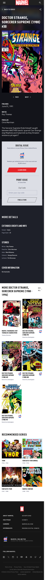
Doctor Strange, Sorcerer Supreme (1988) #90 (28, 333)
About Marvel (8, 515)
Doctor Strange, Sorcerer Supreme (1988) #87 (8, 418)
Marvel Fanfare (27, 489)
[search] (40, 3)
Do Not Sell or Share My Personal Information (22, 569)
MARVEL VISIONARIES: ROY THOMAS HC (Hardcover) (9, 332)
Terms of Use (8, 567)
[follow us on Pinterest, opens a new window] (31, 557)
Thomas (4, 335)
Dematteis (25, 337)
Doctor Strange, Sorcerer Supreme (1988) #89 (8, 375)
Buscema (8, 335)
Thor (3, 461)
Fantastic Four (7, 489)
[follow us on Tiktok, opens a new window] (40, 557)
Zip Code (22, 188)
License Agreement (25, 572)
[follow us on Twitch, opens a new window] (35, 557)
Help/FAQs (7, 520)
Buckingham (31, 337)
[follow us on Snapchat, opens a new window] (26, 557)
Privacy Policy (18, 567)
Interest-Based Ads (38, 572)
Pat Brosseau (12, 258)
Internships (7, 528)
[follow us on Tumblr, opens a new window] (17, 557)
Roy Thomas (7, 114)
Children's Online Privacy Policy (10, 572)
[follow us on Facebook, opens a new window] (4, 557)
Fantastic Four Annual (30, 461)
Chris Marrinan (8, 122)
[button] (3, 2)
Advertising (26, 515)
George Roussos (12, 255)
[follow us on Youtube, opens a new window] (22, 557)
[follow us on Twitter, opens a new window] (8, 557)
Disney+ (25, 520)
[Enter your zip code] (22, 192)
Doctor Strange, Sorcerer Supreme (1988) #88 (28, 375)
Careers (6, 524)
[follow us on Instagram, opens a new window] (13, 557)
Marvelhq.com (27, 524)
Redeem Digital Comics (30, 528)
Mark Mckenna (10, 252)
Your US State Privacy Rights (31, 567)
